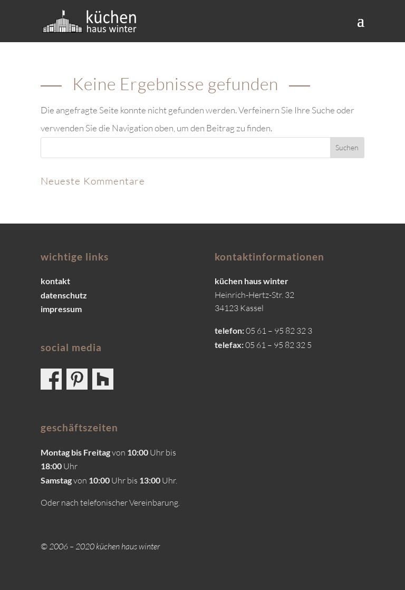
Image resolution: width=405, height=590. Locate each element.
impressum (61, 309)
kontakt (55, 281)
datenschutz (64, 295)
